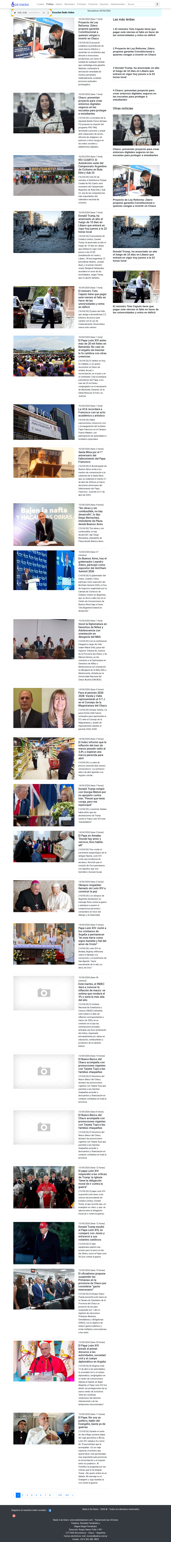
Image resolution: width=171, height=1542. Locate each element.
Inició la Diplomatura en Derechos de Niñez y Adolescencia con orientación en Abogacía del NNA (92, 630)
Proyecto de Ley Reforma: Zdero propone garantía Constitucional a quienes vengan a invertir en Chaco (89, 30)
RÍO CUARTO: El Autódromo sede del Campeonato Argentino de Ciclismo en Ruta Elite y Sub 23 (92, 166)
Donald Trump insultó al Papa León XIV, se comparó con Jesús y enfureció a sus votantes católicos (91, 1233)
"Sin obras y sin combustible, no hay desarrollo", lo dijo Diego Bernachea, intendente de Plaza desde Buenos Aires (90, 516)
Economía (93, 4)
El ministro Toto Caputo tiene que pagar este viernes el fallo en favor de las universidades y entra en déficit (92, 299)
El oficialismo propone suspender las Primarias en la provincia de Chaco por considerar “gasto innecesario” (92, 1281)
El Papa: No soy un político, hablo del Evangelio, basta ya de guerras (91, 1422)
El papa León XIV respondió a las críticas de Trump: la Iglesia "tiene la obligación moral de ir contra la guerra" (92, 1179)
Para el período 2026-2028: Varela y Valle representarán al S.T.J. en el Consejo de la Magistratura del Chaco (92, 699)
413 (67, 1495)
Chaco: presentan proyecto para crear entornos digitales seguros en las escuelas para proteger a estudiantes (92, 105)
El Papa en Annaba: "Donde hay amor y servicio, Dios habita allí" (90, 840)
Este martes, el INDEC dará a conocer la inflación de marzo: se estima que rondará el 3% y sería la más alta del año (91, 992)
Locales (40, 4)
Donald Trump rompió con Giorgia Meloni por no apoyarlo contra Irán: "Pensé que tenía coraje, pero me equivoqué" (92, 797)
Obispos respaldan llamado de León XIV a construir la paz (92, 888)
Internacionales (118, 4)
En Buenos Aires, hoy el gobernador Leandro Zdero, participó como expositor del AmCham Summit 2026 (92, 565)
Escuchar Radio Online (63, 12)
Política (49, 4)
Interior (59, 4)
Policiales (81, 4)
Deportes (104, 4)
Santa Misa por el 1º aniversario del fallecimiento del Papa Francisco (91, 457)
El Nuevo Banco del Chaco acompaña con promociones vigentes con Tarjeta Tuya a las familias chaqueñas (92, 1066)
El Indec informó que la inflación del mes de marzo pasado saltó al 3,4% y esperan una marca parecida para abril (92, 750)
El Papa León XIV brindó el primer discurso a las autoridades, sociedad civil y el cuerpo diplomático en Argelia (92, 1353)
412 (60, 1495)
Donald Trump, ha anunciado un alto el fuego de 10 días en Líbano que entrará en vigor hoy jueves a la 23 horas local (92, 223)
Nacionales (69, 4)
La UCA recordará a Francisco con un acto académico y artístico (91, 412)
